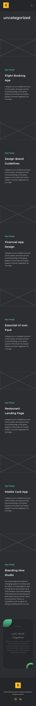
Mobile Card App (16, 491)
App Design (9, 70)
